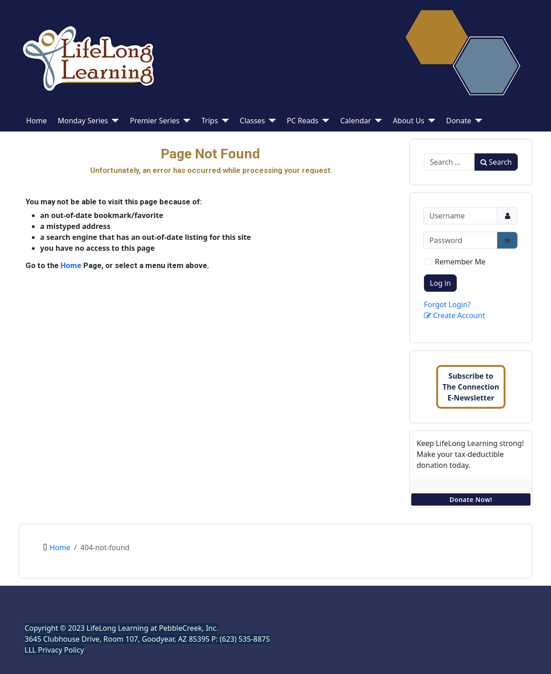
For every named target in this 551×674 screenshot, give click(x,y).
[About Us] (429, 120)
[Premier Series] (184, 120)
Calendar (355, 121)
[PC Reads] (323, 120)
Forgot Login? (447, 304)
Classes (252, 121)
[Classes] (270, 120)
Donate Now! (470, 499)
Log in (440, 283)
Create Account (454, 315)
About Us (408, 121)
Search (496, 162)
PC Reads (302, 121)
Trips (209, 121)
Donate (458, 121)
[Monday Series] (113, 120)
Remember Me (460, 262)
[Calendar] (376, 120)
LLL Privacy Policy (54, 650)
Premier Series (154, 121)
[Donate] (476, 120)
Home (36, 121)
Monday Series (83, 121)
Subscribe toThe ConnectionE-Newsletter (471, 387)
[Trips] (223, 120)
